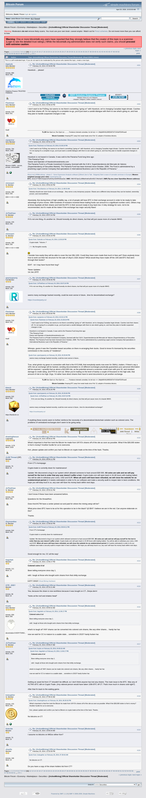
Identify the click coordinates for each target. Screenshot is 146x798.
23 (56, 52)
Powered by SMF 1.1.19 (59, 794)
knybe (8, 606)
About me (31, 174)
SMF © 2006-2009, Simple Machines (82, 794)
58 (21, 53)
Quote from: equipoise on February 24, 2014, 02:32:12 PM (48, 317)
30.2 (32, 18)
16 (39, 52)
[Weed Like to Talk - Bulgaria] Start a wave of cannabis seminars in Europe (105, 174)
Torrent (37, 18)
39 (93, 52)
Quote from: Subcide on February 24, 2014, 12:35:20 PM (47, 239)
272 (33, 53)
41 (98, 52)
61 (28, 53)
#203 (138, 141)
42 (100, 52)
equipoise (10, 140)
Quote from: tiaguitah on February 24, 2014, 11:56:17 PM (48, 611)
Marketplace (32, 27)
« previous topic (130, 48)
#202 (138, 104)
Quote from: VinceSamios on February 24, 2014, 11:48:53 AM (49, 189)
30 (72, 52)
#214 (138, 561)
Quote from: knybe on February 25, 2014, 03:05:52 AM (47, 648)
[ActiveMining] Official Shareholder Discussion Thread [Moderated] (78, 27)
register (33, 14)
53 (10, 53)
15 (37, 52)
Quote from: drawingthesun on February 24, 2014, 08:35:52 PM (50, 700)
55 (14, 53)
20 (49, 52)
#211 (138, 458)
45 (107, 52)
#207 (138, 279)
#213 (138, 522)
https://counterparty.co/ (37, 300)
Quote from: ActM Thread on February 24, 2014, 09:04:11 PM (49, 527)
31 (74, 52)
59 (24, 53)
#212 (138, 489)
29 (70, 52)
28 (67, 52)
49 (116, 52)
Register (36, 22)
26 (63, 52)
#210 (138, 438)
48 (114, 52)
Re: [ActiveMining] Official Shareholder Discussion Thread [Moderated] (64, 64)
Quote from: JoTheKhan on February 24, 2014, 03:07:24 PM (49, 283)
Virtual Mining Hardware (47, 581)
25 (60, 52)
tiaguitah (9, 560)
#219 (138, 730)
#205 (138, 214)
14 (35, 52)
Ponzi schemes (101, 31)
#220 (138, 750)
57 (19, 53)
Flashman (10, 103)
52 (7, 53)
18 (44, 52)
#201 (138, 65)
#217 (138, 644)
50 (118, 52)
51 (5, 53)
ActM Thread (11, 457)
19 (46, 52)
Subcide (9, 729)
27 (65, 52)
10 (25, 52)
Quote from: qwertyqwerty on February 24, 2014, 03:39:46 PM (49, 355)
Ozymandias (11, 521)
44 (105, 52)
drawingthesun (12, 437)
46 (109, 52)
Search (23, 22)
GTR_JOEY (10, 585)
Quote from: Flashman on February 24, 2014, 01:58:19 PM (48, 145)
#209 (138, 389)
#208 (138, 312)
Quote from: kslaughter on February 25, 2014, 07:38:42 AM (48, 755)
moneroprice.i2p (55, 177)
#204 (138, 184)
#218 (138, 696)
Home (11, 22)
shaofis (9, 749)
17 (42, 52)
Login (30, 22)
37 (88, 52)
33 (79, 52)
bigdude (9, 64)
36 (86, 52)
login (27, 14)
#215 (138, 586)
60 (26, 53)
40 (95, 52)
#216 (138, 607)
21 (51, 52)
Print (138, 53)
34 (81, 52)
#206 (138, 235)
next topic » (138, 49)
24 (58, 52)
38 (91, 52)
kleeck (8, 388)
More (43, 22)
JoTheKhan (11, 213)
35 (84, 52)
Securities (43, 27)
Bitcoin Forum (10, 27)
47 (111, 52)
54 (12, 53)
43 (102, 52)
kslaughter (10, 695)
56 (17, 53)
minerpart (10, 183)
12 (30, 52)
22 (53, 52)
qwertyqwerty (12, 278)
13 (33, 52)
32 (77, 52)
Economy (21, 27)
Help (17, 22)
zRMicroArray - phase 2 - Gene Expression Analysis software (57, 174)
